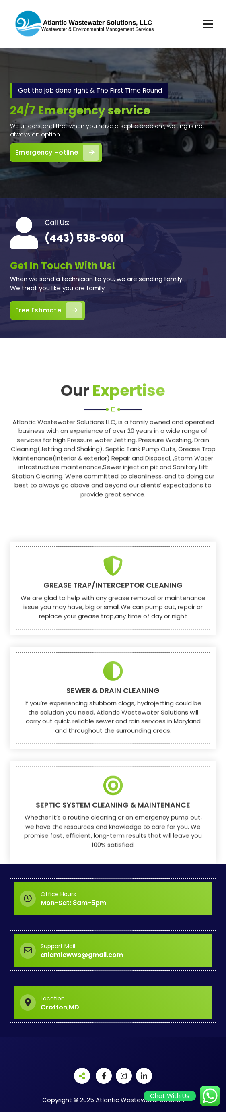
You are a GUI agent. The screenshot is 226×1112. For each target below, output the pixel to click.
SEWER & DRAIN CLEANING (113, 821)
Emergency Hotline (57, 153)
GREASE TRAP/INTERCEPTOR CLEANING (113, 716)
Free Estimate (48, 310)
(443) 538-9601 (84, 238)
